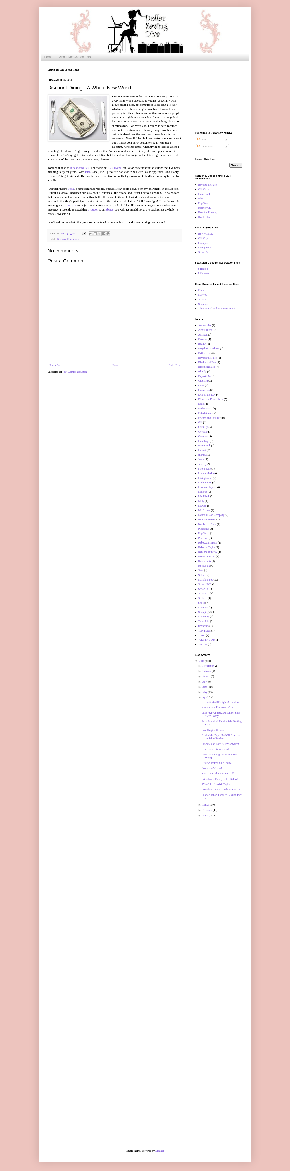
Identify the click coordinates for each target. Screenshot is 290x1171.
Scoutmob (203, 299)
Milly (201, 501)
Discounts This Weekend (215, 749)
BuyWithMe (205, 376)
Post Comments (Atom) (75, 371)
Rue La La (204, 217)
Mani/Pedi (204, 496)
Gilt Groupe (204, 189)
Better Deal (204, 353)
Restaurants (72, 239)
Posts (201, 139)
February (207, 810)
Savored (202, 294)
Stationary (203, 616)
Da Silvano (114, 167)
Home (48, 57)
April (205, 697)
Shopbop (203, 304)
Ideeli (201, 198)
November (208, 665)
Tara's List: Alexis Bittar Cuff (218, 773)
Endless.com (205, 408)
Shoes (201, 602)
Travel (201, 635)
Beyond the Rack (207, 184)
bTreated (203, 268)
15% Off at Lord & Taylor (216, 784)
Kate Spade (204, 468)
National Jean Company (211, 515)
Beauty (202, 343)
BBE (88, 172)
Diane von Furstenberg (210, 399)
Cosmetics (204, 390)
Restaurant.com (206, 556)
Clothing (203, 380)
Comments (205, 146)
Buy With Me (205, 233)
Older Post (174, 365)
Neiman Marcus (207, 519)
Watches (202, 644)
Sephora (202, 598)
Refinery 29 (204, 207)
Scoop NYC (204, 584)
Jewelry (202, 464)
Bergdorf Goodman (208, 348)
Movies (202, 505)
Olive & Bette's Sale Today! (217, 762)
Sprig (71, 188)
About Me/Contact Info (75, 57)
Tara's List (204, 621)
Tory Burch (204, 630)
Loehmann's (204, 482)
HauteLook (204, 194)
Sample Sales (205, 579)
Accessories (204, 325)
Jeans (201, 459)
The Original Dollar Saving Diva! (216, 308)
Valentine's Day (206, 639)
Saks (200, 570)
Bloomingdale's (206, 366)
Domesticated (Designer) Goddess (220, 702)
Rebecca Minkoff (207, 542)
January (206, 815)
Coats (201, 385)
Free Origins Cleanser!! (214, 730)
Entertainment (206, 413)
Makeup (202, 491)
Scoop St (203, 252)
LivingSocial (205, 247)
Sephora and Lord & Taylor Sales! (220, 743)
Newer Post (55, 365)
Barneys (202, 339)
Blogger (159, 1150)
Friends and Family (208, 417)
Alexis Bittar (205, 329)
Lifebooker (204, 273)
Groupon (71, 205)
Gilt (200, 422)
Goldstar (203, 431)
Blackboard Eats (80, 167)
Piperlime (203, 528)
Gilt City (203, 238)
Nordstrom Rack (207, 524)
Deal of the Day (206, 394)
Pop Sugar (204, 203)
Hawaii (202, 450)
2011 (202, 661)
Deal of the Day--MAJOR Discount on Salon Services (221, 737)
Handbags (203, 441)
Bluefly (202, 371)
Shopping (203, 612)
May (205, 692)
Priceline (203, 538)
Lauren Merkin (206, 473)
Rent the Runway (207, 212)
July (205, 681)
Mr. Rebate (204, 510)
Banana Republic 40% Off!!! (217, 707)
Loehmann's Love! (212, 768)
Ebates (109, 209)
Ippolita (202, 454)
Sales (201, 575)
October (207, 671)
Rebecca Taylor (206, 547)
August (206, 676)
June (205, 686)
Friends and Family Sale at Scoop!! (221, 789)
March (206, 804)
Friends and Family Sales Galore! (220, 779)
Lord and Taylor (207, 487)
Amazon (203, 334)
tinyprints (203, 625)
